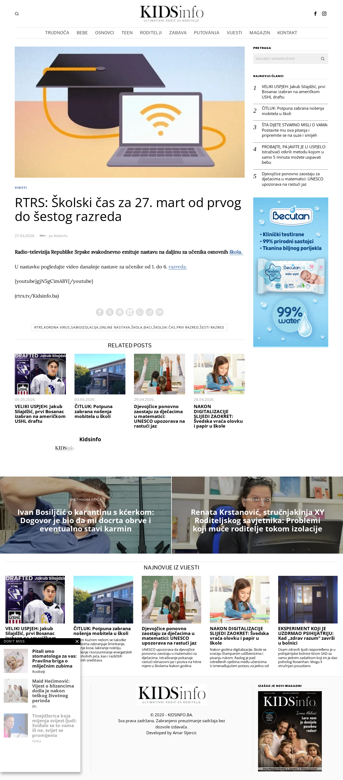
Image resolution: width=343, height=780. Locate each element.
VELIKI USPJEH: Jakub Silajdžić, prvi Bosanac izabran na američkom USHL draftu (40, 414)
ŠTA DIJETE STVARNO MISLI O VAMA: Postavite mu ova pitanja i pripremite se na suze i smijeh (295, 130)
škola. (236, 252)
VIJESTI (21, 187)
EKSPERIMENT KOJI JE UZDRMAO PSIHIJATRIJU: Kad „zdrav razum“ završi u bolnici (306, 636)
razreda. (178, 267)
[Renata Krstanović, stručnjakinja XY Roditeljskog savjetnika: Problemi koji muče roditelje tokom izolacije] (257, 515)
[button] (323, 58)
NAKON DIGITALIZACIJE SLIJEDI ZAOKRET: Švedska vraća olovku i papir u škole (218, 417)
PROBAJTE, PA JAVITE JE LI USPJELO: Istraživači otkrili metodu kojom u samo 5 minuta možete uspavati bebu (294, 154)
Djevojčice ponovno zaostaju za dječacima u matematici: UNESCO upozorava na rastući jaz (159, 417)
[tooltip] (315, 14)
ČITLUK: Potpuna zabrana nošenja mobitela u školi (93, 412)
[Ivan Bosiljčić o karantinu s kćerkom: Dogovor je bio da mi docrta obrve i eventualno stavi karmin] (85, 515)
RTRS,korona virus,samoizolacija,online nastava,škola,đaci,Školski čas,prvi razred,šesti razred (129, 328)
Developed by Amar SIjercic (171, 733)
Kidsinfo (61, 236)
